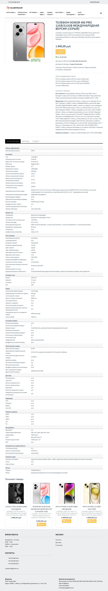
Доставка (25, 141)
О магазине (59, 545)
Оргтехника (33, 12)
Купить (60, 51)
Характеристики (13, 141)
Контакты (58, 540)
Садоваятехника (50, 13)
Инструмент (59, 12)
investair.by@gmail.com (12, 568)
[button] (50, 22)
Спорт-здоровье (81, 13)
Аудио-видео (42, 13)
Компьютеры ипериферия (22, 13)
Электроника (11, 12)
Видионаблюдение (71, 13)
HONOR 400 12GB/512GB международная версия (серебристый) (41, 509)
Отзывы (36, 141)
